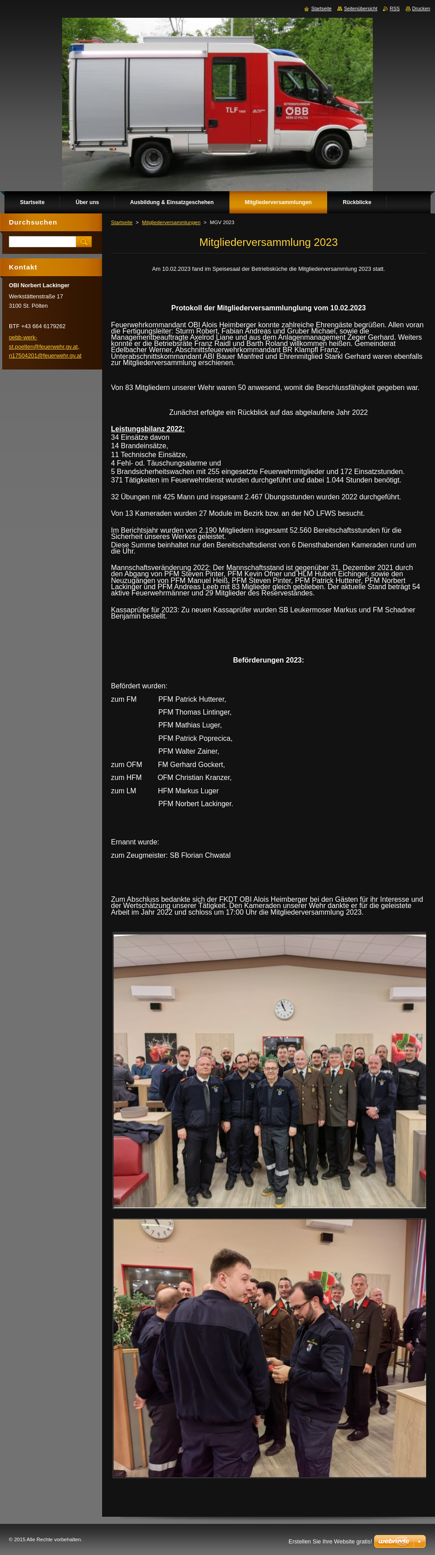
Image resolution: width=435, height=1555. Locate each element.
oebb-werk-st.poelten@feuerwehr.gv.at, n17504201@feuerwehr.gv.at (45, 346)
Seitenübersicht (360, 8)
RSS (394, 8)
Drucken (421, 8)
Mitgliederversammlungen (171, 222)
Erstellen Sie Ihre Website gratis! (330, 1541)
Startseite (122, 222)
